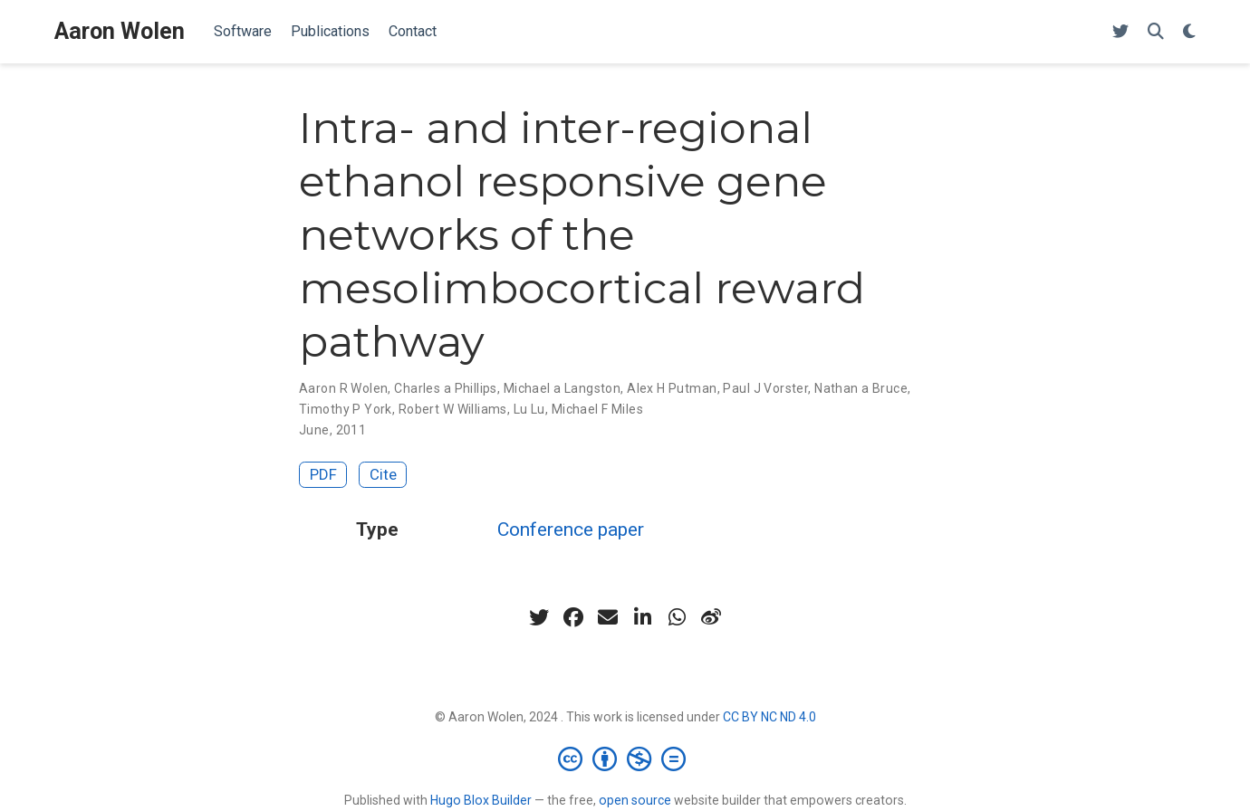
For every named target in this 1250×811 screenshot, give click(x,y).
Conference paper (570, 529)
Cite (383, 474)
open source (635, 800)
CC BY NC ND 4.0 (769, 717)
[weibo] (711, 617)
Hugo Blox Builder (481, 800)
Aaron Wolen (119, 31)
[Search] (1156, 32)
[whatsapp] (676, 617)
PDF (323, 474)
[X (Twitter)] (1120, 32)
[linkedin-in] (642, 617)
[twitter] (539, 617)
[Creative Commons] (625, 758)
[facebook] (573, 617)
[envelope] (607, 617)
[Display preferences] (1189, 32)
